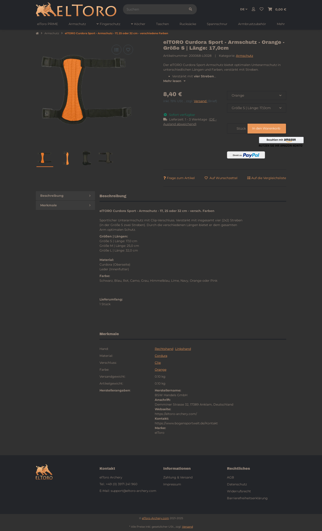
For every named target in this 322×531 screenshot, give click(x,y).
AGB (230, 477)
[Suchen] (153, 9)
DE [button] (243, 9)
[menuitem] (47, 24)
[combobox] (256, 95)
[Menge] (231, 129)
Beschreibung (65, 196)
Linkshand (183, 349)
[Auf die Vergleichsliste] (116, 50)
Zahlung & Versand (178, 477)
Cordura (161, 356)
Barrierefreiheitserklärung (247, 498)
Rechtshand (164, 349)
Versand (200, 101)
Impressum (172, 484)
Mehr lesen (174, 81)
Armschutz (244, 56)
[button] (253, 9)
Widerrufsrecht (239, 491)
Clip (158, 363)
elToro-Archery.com (155, 518)
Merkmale (65, 205)
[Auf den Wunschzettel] (128, 50)
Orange (160, 370)
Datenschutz (237, 484)
